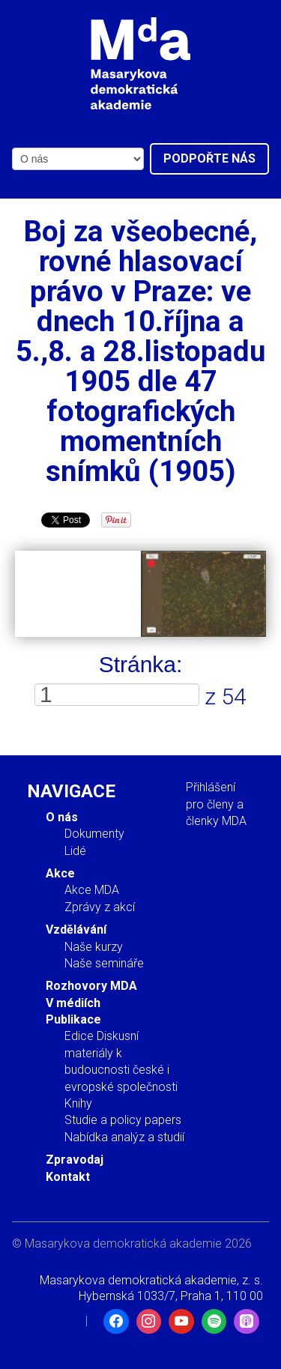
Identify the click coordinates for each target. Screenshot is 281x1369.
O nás (62, 817)
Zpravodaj (74, 1159)
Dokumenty (94, 833)
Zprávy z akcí (99, 907)
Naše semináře (104, 963)
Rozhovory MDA (91, 986)
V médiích (73, 1003)
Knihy (78, 1103)
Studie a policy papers (122, 1120)
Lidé (75, 851)
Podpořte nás (209, 158)
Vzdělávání (76, 929)
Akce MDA (91, 890)
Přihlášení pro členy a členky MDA (216, 804)
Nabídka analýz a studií (124, 1137)
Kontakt (68, 1177)
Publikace (73, 1019)
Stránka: (141, 664)
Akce (60, 873)
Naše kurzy (93, 947)
